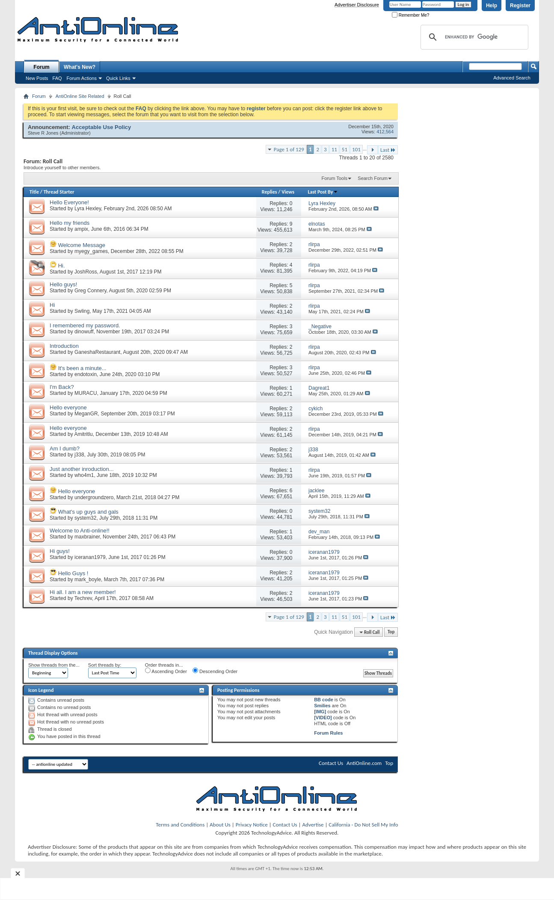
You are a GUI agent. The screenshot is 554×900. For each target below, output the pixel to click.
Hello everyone (68, 407)
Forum (41, 67)
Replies (269, 192)
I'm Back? (62, 387)
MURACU (85, 393)
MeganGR (86, 414)
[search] (473, 37)
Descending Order (215, 671)
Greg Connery (90, 291)
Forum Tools (334, 178)
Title (34, 192)
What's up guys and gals (88, 512)
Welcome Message (81, 245)
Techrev (83, 598)
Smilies (322, 705)
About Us (220, 824)
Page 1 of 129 (289, 149)
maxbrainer (87, 537)
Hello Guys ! (73, 573)
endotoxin (85, 374)
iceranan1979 (90, 557)
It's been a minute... (82, 368)
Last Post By (323, 192)
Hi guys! (60, 551)
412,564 (385, 131)
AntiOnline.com (364, 763)
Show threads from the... (54, 665)
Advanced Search (511, 77)
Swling (81, 311)
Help (491, 6)
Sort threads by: (104, 665)
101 (356, 149)
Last (388, 150)
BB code (323, 699)
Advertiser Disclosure (357, 4)
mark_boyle (87, 579)
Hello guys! (63, 284)
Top (391, 632)
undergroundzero (93, 497)
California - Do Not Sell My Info (363, 824)
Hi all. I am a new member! (83, 592)
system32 (85, 518)
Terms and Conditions (180, 824)
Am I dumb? (65, 448)
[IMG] (320, 711)
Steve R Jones (43, 132)
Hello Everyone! (69, 202)
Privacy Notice (252, 824)
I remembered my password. (85, 325)
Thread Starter (59, 192)
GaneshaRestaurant (97, 352)
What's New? (79, 67)
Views (287, 192)
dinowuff (83, 332)
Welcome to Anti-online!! (80, 530)
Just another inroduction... (82, 469)
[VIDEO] (323, 717)
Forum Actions (82, 78)
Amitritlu (83, 434)
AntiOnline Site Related (80, 96)
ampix (81, 229)
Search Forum (373, 178)
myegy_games (91, 251)
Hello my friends (69, 223)
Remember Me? (410, 15)
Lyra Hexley (87, 209)
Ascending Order (166, 671)
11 (334, 149)
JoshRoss (85, 272)
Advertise (313, 824)
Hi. (61, 265)
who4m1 (84, 475)
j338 (79, 455)
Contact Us (331, 763)
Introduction (64, 346)
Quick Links (118, 78)
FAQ (57, 78)
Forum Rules (328, 732)
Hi (52, 305)
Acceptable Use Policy (101, 127)
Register (520, 6)
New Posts (37, 78)
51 (344, 149)
